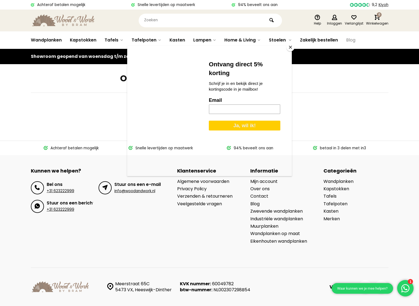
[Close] (290, 47)
